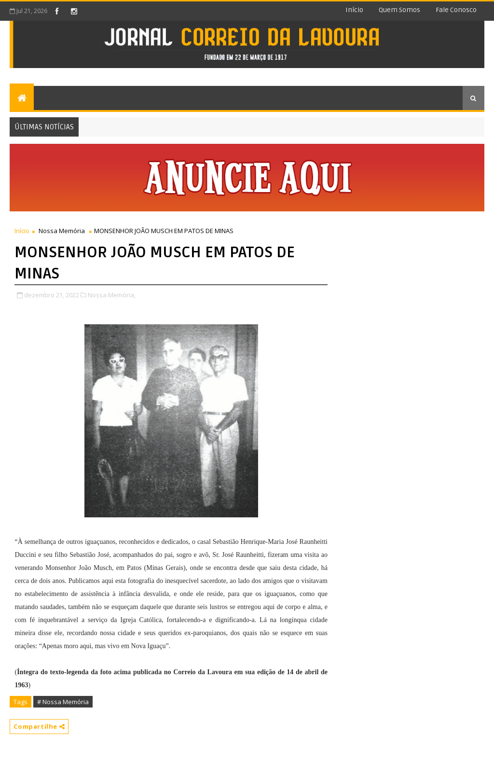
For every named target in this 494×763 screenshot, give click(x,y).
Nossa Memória (62, 230)
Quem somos (399, 10)
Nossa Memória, (112, 295)
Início (354, 10)
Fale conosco (456, 10)
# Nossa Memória (63, 701)
